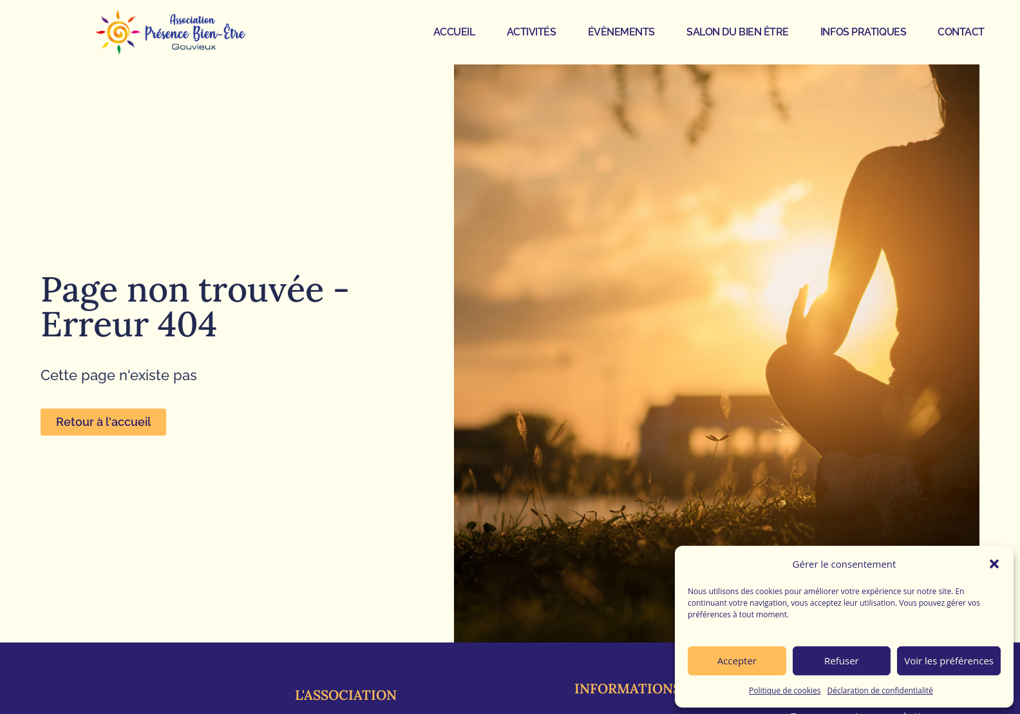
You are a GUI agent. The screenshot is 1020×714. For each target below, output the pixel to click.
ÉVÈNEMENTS (622, 32)
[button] (994, 563)
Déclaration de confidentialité (880, 690)
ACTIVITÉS (531, 32)
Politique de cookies (785, 690)
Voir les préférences (949, 660)
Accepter (737, 660)
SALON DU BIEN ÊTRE (737, 32)
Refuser (841, 660)
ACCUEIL (454, 32)
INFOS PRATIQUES (863, 32)
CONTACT (961, 32)
